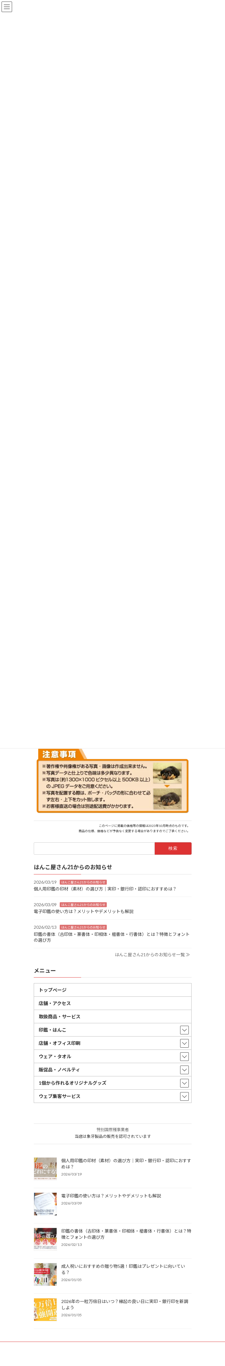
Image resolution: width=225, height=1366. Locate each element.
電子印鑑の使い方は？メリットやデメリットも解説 (83, 911)
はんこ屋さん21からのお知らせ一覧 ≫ (152, 954)
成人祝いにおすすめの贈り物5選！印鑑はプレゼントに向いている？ (123, 1269)
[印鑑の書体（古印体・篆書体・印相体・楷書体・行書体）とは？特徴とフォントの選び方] (45, 1239)
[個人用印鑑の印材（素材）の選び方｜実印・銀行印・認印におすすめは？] (45, 1169)
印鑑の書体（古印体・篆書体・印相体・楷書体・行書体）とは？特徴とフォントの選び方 (126, 1233)
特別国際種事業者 (113, 1129)
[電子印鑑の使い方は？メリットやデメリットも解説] (45, 1204)
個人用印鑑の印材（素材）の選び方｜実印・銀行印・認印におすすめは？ (105, 888)
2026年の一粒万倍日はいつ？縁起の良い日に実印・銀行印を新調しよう (124, 1304)
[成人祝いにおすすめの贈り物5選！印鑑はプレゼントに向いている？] (45, 1275)
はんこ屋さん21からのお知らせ (83, 882)
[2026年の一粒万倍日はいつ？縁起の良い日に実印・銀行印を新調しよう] (45, 1310)
